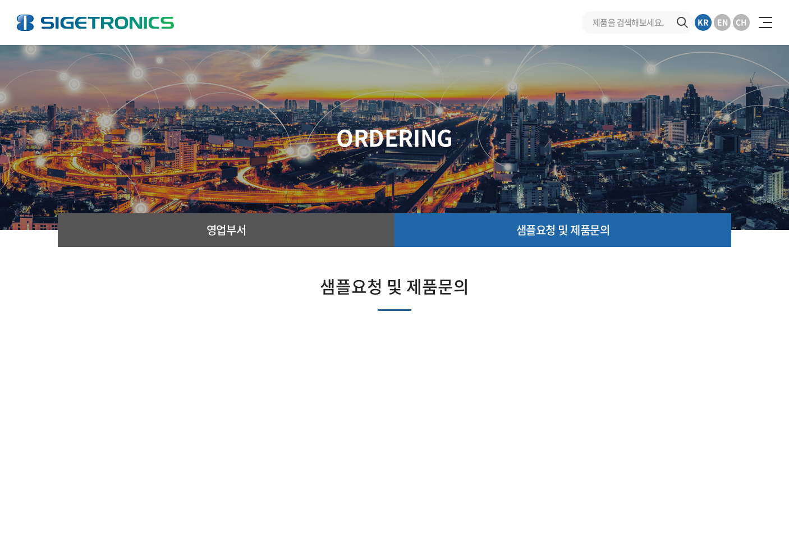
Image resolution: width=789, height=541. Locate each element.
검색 (682, 22)
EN (722, 21)
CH (741, 21)
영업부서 (226, 230)
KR (703, 21)
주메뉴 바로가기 (0, 0)
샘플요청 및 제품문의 (563, 230)
